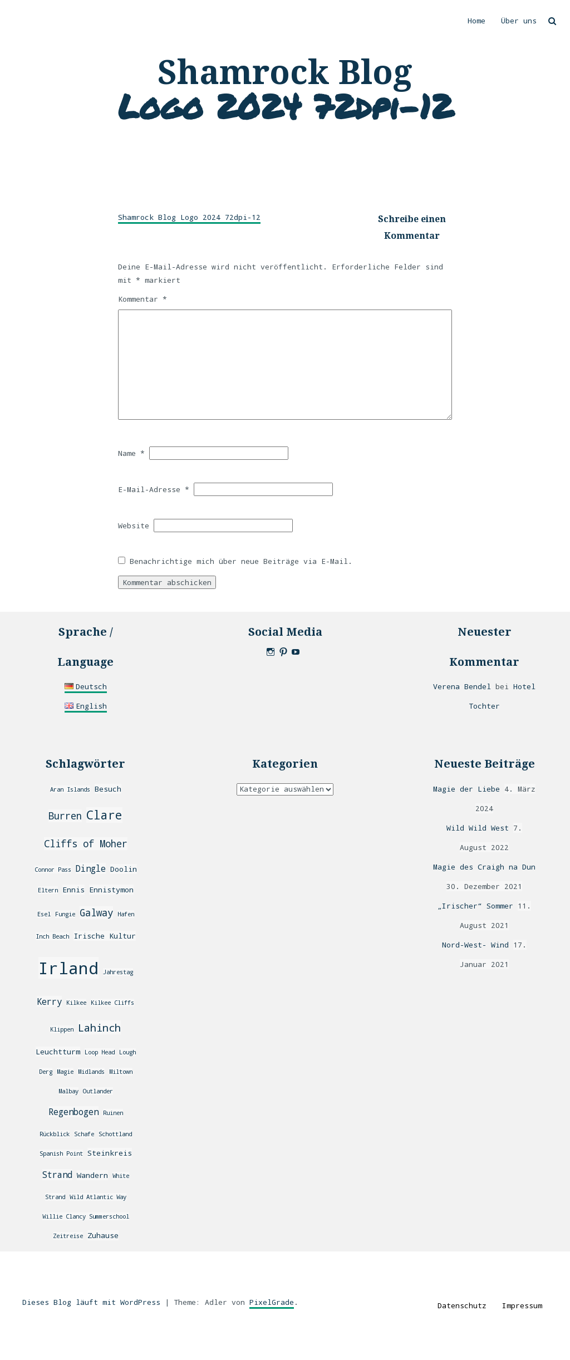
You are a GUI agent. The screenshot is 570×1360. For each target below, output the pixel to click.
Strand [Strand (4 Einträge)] (57, 1174)
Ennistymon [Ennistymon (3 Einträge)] (111, 890)
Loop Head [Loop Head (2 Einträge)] (100, 1052)
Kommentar (142, 299)
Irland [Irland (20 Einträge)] (68, 968)
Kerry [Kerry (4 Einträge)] (49, 1001)
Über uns (519, 21)
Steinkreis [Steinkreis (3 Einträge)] (109, 1153)
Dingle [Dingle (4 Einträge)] (91, 868)
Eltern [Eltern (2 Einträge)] (48, 890)
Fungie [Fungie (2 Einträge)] (65, 914)
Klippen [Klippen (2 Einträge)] (61, 1029)
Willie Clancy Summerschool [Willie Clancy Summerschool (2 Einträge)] (85, 1216)
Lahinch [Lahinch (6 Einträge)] (99, 1027)
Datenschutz (462, 1305)
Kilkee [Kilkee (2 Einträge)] (76, 1003)
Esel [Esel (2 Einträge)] (44, 914)
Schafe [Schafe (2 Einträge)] (84, 1134)
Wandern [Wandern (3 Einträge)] (92, 1175)
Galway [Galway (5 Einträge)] (96, 912)
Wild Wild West (477, 828)
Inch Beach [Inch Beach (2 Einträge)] (52, 936)
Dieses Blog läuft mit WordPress (91, 1302)
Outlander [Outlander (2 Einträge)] (98, 1091)
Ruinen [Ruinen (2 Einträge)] (113, 1113)
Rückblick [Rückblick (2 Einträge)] (55, 1134)
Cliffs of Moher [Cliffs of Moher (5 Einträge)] (85, 843)
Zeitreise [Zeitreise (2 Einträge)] (68, 1236)
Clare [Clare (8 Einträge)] (104, 815)
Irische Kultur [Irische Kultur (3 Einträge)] (104, 936)
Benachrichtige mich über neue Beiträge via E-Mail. (241, 561)
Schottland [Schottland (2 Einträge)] (115, 1134)
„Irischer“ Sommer (475, 906)
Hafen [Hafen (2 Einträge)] (125, 914)
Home (476, 21)
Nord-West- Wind (475, 945)
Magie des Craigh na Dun (484, 867)
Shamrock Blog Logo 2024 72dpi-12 (189, 217)
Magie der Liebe (466, 789)
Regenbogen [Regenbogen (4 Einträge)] (73, 1111)
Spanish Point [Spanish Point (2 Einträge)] (61, 1153)
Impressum (522, 1305)
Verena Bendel (462, 686)
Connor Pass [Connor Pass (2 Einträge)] (53, 869)
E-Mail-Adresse (153, 489)
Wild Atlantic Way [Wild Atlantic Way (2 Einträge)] (98, 1197)
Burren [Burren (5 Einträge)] (65, 815)
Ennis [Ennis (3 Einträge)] (73, 890)
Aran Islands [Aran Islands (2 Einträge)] (70, 789)
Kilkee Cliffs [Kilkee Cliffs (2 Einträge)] (112, 1003)
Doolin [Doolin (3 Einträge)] (123, 869)
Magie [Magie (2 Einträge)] (65, 1072)
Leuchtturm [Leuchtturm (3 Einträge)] (58, 1052)
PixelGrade (271, 1302)
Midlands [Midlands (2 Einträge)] (91, 1072)
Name (131, 453)
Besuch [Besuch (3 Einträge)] (108, 789)
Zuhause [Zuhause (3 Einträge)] (103, 1235)
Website (133, 526)
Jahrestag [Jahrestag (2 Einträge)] (118, 972)
